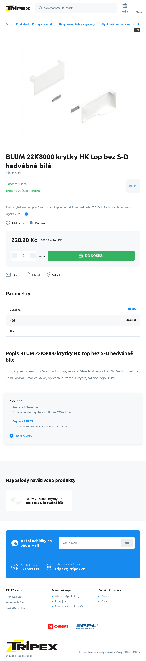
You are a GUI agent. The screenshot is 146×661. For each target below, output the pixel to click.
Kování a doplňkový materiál (34, 24)
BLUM (133, 186)
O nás (104, 601)
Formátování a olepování (69, 606)
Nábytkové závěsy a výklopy (77, 24)
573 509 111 (30, 569)
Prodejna (60, 601)
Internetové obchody (91, 652)
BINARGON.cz (132, 652)
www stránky (114, 652)
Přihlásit (127, 543)
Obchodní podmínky (67, 596)
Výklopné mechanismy (116, 24)
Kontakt (106, 596)
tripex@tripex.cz (70, 568)
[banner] (17, 8)
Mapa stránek (24, 655)
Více (20, 214)
